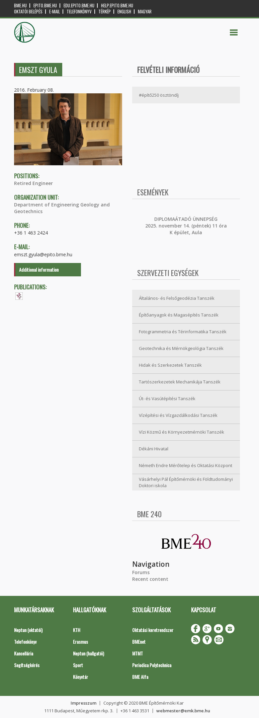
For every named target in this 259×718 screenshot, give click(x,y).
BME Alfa (140, 676)
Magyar (145, 11)
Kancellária (23, 653)
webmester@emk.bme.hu (183, 711)
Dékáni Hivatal (153, 449)
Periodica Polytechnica (151, 664)
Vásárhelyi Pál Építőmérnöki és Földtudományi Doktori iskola (186, 482)
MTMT (137, 653)
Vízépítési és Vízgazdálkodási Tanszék (178, 415)
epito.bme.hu (45, 5)
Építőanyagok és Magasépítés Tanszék (179, 315)
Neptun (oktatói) (28, 629)
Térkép (104, 11)
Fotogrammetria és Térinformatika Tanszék (183, 332)
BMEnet (139, 641)
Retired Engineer (33, 183)
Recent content (150, 579)
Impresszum (83, 703)
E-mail (54, 11)
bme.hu (20, 5)
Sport (78, 664)
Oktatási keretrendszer (152, 629)
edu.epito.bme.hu (79, 5)
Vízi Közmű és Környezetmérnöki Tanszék (181, 432)
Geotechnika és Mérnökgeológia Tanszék (181, 348)
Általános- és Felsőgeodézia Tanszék (176, 298)
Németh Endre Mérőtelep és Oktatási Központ (185, 465)
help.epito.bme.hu (117, 5)
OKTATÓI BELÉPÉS (28, 11)
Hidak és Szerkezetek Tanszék (170, 365)
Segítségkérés (26, 664)
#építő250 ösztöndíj (159, 95)
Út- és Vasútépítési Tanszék (167, 398)
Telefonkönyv (79, 11)
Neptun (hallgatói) (88, 653)
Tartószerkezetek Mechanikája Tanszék (180, 382)
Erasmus (80, 641)
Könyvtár (80, 676)
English (124, 11)
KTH (76, 629)
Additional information (39, 269)
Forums (141, 572)
